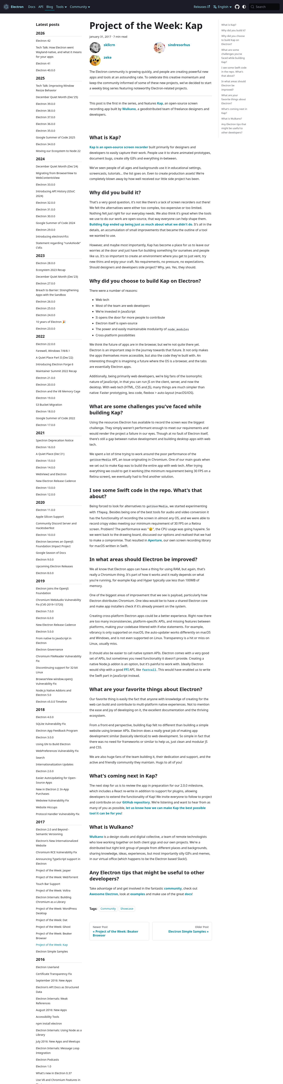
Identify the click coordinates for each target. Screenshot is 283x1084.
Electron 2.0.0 (45, 771)
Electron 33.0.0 (45, 184)
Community (108, 909)
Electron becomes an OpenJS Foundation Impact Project (54, 544)
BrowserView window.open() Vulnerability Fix (54, 681)
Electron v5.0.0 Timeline (51, 701)
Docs (31, 7)
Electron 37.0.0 (45, 117)
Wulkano (129, 109)
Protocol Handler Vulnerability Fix (58, 814)
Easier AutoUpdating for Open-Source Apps (56, 780)
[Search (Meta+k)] (264, 6)
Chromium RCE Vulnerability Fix (56, 852)
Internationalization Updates (55, 764)
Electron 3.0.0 (45, 737)
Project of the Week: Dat (51, 920)
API (40, 7)
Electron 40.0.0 (45, 70)
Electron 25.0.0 (45, 308)
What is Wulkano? (231, 118)
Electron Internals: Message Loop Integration (58, 1050)
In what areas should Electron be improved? (233, 85)
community (173, 888)
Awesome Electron (104, 894)
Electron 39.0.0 (45, 104)
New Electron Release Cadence (56, 481)
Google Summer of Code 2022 (55, 418)
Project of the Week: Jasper (53, 870)
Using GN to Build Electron (53, 744)
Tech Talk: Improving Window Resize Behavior (55, 88)
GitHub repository (136, 802)
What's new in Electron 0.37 (54, 1073)
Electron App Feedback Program (57, 730)
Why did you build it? (233, 30)
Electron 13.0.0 (45, 487)
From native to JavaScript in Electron (54, 640)
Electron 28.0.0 (45, 263)
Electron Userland (47, 967)
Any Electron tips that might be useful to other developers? (233, 128)
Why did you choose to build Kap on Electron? (233, 40)
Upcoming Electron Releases (54, 566)
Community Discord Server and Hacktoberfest (56, 526)
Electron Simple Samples (52, 951)
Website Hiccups (46, 807)
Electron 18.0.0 (45, 411)
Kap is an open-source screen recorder (119, 147)
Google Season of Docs (51, 553)
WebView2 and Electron (51, 474)
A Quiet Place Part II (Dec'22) (54, 357)
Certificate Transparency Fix (54, 974)
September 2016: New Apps (54, 980)
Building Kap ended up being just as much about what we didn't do (141, 224)
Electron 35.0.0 (45, 130)
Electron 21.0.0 (45, 378)
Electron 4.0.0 (45, 717)
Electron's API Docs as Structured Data (57, 989)
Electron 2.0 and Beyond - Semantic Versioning (52, 832)
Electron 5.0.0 (45, 631)
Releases (202, 7)
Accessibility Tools (47, 1017)
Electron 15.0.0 (45, 460)
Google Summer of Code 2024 (55, 223)
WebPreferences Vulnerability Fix (57, 751)
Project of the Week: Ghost (53, 927)
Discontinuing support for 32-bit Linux (57, 670)
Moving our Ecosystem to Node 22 (58, 151)
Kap (160, 103)
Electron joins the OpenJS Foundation (52, 591)
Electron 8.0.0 (45, 573)
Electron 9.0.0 (45, 559)
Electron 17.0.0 (45, 425)
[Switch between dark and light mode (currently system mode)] (244, 7)
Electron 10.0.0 (45, 535)
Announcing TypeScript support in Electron (58, 861)
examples (137, 894)
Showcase (127, 909)
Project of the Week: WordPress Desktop (56, 911)
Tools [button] (60, 7)
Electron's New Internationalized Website (57, 843)
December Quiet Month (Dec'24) (57, 166)
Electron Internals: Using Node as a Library (59, 1032)
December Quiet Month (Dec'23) (57, 276)
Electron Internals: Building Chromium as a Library (53, 899)
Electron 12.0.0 (45, 494)
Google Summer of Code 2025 (55, 137)
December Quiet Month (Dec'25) (57, 97)
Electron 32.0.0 (45, 202)
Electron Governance (49, 649)
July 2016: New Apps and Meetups (58, 1041)
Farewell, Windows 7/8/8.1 (53, 351)
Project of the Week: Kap (52, 945)
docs (188, 894)
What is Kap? (228, 24)
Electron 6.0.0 (45, 618)
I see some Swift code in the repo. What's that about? (234, 71)
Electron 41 (43, 63)
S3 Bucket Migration (49, 404)
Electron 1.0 (43, 1066)
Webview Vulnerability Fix (52, 800)
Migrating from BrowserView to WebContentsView (56, 175)
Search (40, 757)
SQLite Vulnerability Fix (51, 724)
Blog (49, 7)
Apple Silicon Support (50, 516)
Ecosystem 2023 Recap (51, 270)
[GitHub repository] (237, 7)
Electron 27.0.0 (45, 283)
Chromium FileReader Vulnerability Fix (58, 658)
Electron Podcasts (47, 1059)
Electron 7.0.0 (45, 611)
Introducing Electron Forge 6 (54, 364)
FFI (126, 670)
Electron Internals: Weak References (52, 1001)
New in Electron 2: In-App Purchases (52, 791)
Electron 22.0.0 (45, 344)
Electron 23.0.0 (45, 328)
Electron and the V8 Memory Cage (58, 391)
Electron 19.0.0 (45, 398)
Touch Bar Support (48, 884)
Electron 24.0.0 (45, 315)
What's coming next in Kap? (234, 111)
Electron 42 (43, 40)
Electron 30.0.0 (45, 216)
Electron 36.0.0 (45, 124)
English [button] (220, 7)
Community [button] (78, 7)
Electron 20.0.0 (45, 384)
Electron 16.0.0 (45, 447)
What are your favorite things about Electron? (233, 99)
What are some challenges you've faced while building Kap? (233, 56)
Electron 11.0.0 (45, 510)
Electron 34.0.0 (45, 144)
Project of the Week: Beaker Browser (54, 936)
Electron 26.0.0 (45, 301)
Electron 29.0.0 (45, 230)
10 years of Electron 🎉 (51, 322)
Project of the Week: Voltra (53, 890)
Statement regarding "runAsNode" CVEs (58, 245)
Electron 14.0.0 (45, 467)
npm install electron (49, 1023)
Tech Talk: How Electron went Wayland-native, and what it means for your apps (59, 52)
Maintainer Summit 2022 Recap (56, 371)
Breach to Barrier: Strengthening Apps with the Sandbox (57, 292)
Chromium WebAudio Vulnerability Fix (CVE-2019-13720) (58, 602)
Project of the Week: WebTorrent (57, 877)
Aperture (155, 540)
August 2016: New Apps (51, 1010)
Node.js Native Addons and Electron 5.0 (53, 693)
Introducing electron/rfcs (52, 236)
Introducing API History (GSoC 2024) (55, 193)
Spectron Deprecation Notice (55, 440)
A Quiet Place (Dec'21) (50, 454)
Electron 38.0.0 (45, 110)
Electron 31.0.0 (45, 209)
